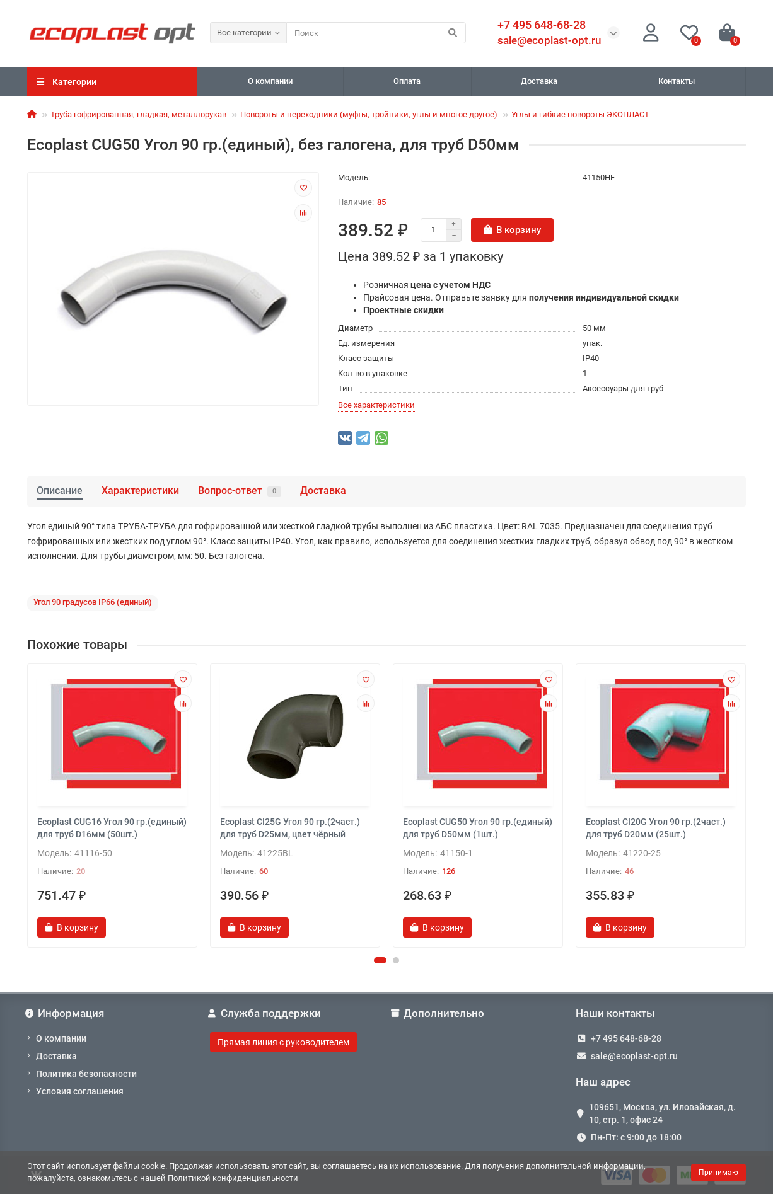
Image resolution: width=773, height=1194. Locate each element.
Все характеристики (376, 405)
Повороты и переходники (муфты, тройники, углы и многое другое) (368, 114)
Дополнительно (438, 1013)
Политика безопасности (86, 1074)
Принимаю (718, 1172)
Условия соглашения (80, 1091)
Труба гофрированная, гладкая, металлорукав (138, 114)
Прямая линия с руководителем (283, 1042)
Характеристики (140, 491)
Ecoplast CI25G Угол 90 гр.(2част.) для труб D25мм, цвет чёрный (290, 828)
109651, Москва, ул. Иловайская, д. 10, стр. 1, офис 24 (662, 1113)
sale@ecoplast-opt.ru (549, 40)
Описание (60, 491)
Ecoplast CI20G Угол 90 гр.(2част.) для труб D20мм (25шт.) (656, 828)
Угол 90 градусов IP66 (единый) (92, 602)
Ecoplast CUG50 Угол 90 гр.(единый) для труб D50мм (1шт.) (477, 828)
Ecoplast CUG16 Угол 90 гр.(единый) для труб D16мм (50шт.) (112, 828)
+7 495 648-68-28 (626, 1038)
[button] (380, 960)
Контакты (676, 81)
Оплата (407, 81)
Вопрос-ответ (239, 491)
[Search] (376, 32)
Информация (65, 1013)
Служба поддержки (265, 1013)
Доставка (539, 81)
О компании (270, 81)
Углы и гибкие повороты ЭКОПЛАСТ (580, 114)
